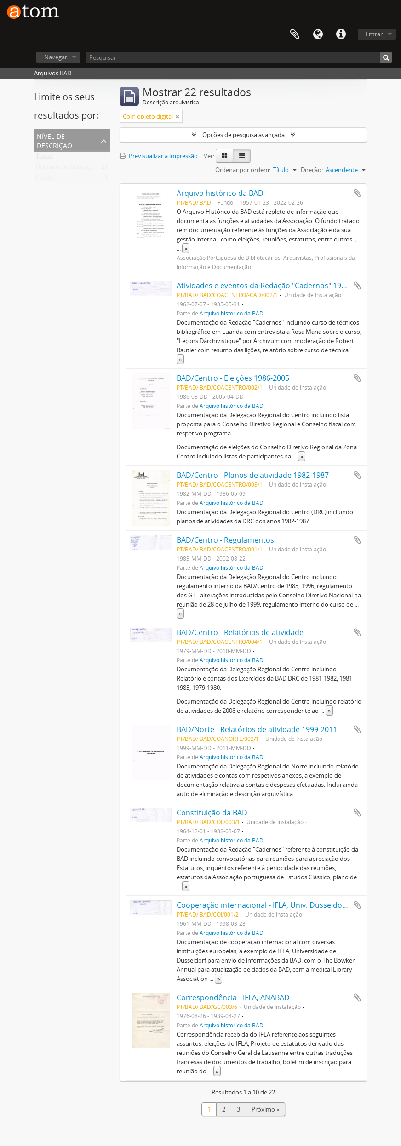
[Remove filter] (177, 116)
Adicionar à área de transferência (357, 193)
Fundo (45, 180)
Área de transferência (294, 34)
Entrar (374, 34)
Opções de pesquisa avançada (243, 135)
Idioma (317, 34)
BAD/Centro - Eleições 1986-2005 (233, 378)
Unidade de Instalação (66, 169)
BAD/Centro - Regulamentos (225, 540)
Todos (44, 158)
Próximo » (265, 1109)
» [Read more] (185, 248)
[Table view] (242, 156)
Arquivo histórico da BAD (220, 193)
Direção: (312, 170)
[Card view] (224, 156)
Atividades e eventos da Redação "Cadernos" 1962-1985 (272, 286)
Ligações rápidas (340, 34)
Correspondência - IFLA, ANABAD (233, 997)
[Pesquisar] (239, 57)
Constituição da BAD (212, 813)
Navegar (55, 57)
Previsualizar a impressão (159, 156)
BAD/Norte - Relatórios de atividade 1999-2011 (257, 729)
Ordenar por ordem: (242, 170)
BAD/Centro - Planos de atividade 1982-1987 (253, 475)
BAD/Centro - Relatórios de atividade (240, 632)
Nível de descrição (54, 140)
